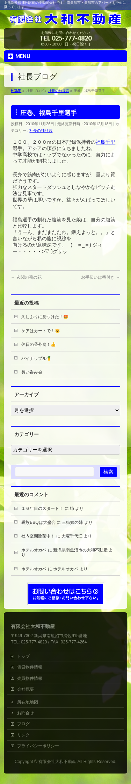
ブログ (23, 723)
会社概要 (25, 689)
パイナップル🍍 (36, 358)
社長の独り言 (40, 130)
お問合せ (25, 713)
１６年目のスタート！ (42, 508)
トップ (25, 656)
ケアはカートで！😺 (40, 330)
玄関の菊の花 (26, 277)
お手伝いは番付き (100, 277)
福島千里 (105, 142)
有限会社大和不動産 (57, 761)
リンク (23, 735)
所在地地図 (27, 702)
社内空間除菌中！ (38, 536)
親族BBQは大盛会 (38, 522)
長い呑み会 (31, 372)
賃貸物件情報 (29, 667)
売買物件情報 (29, 678)
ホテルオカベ (33, 550)
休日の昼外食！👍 (38, 344)
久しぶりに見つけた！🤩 (44, 316)
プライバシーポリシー (38, 745)
